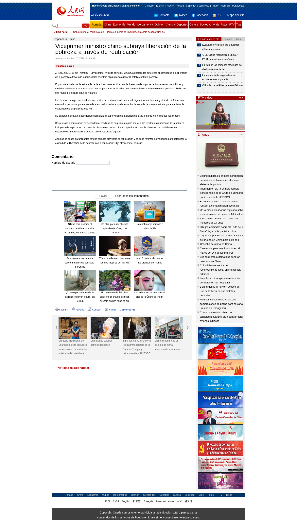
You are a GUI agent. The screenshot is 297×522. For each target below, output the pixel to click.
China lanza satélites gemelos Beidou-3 (102, 342)
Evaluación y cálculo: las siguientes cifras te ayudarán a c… (220, 47)
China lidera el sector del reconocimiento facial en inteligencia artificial (220, 269)
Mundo (131, 24)
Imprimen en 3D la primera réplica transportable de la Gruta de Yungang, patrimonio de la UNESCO (137, 347)
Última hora (60, 32)
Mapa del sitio (235, 15)
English (160, 5)
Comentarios (127, 309)
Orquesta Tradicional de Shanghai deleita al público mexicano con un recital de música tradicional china (73, 347)
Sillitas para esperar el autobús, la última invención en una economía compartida (79, 228)
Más (241, 97)
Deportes (182, 24)
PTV (232, 24)
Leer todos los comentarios (131, 195)
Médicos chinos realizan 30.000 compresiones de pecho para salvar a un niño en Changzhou (221, 304)
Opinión (159, 24)
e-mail (110, 309)
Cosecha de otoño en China (216, 244)
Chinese (149, 5)
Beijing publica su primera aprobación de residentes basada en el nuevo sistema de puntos (221, 180)
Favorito (78, 309)
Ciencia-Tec (149, 495)
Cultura (193, 24)
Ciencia (170, 24)
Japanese (204, 5)
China (107, 24)
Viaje (216, 24)
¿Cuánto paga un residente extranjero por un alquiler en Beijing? (80, 296)
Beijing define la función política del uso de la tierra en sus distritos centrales (220, 291)
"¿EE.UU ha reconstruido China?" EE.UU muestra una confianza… (220, 57)
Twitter (180, 15)
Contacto (161, 15)
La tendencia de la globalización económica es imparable (219, 77)
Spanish (192, 5)
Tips (238, 24)
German (225, 5)
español (59, 39)
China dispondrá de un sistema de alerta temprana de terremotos (167, 345)
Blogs (229, 495)
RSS (217, 15)
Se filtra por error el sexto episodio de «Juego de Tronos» (114, 228)
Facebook (200, 15)
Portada (96, 24)
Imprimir (61, 309)
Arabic (215, 5)
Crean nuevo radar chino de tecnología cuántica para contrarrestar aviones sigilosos (221, 316)
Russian (181, 5)
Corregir (94, 309)
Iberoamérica (145, 24)
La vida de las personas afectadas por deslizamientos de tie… (222, 67)
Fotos (224, 24)
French (170, 5)
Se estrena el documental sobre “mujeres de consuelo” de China (80, 262)
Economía (119, 24)
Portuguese (238, 5)
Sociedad (205, 24)
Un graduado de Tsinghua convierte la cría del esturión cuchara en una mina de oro (115, 296)
